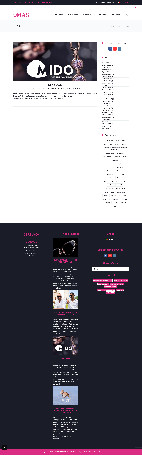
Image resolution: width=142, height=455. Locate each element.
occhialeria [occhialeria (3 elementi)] (111, 185)
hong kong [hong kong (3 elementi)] (120, 167)
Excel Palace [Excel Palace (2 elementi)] (120, 153)
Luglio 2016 (105, 119)
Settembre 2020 (107, 74)
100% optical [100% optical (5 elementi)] (109, 140)
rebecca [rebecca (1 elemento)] (113, 195)
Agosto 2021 (106, 72)
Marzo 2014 (105, 128)
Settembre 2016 (107, 117)
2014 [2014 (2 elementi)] (117, 140)
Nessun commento (56, 88)
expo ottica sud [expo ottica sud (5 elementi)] (107, 156)
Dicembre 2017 (106, 96)
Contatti (116, 15)
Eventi (47, 88)
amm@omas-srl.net (47, 2)
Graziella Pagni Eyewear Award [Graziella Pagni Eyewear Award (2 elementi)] (115, 163)
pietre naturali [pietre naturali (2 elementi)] (121, 192)
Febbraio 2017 (106, 108)
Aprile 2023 (105, 63)
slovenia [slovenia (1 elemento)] (124, 199)
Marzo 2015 (105, 121)
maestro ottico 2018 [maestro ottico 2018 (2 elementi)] (112, 174)
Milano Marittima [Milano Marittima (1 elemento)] (122, 178)
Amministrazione (37, 88)
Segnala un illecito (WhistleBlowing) (114, 285)
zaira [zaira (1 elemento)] (115, 206)
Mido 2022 (55, 84)
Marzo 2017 (105, 106)
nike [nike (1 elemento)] (125, 181)
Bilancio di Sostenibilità (115, 291)
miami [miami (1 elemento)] (122, 174)
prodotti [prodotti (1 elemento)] (106, 195)
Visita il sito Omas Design (106, 290)
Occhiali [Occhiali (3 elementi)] (119, 185)
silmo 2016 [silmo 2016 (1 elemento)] (106, 199)
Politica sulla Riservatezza (102, 280)
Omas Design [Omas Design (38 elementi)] (109, 188)
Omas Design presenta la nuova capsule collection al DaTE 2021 (66, 410)
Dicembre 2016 (106, 110)
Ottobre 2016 (106, 115)
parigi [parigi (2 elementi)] (106, 192)
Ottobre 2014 (106, 124)
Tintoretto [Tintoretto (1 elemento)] (107, 202)
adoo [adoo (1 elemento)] (105, 144)
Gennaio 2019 (106, 83)
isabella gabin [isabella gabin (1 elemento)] (108, 171)
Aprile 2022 (105, 67)
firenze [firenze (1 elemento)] (125, 156)
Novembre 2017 (107, 99)
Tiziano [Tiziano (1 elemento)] (115, 202)
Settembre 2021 (107, 69)
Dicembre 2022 (106, 65)
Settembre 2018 (107, 90)
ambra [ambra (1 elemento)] (117, 144)
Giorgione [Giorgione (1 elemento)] (115, 160)
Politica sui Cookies (121, 280)
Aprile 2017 (105, 103)
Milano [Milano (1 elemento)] (112, 178)
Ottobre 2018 (106, 87)
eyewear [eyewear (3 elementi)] (117, 156)
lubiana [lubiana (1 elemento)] (124, 171)
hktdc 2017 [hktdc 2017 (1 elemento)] (110, 167)
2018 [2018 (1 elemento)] (123, 140)
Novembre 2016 (107, 112)
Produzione (89, 15)
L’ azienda (73, 15)
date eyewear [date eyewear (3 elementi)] (110, 153)
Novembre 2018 (107, 85)
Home (59, 15)
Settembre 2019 (107, 78)
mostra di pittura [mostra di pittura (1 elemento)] (116, 181)
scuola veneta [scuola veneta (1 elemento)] (123, 195)
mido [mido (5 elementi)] (105, 178)
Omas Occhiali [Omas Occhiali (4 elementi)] (120, 188)
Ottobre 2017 (106, 101)
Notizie (103, 15)
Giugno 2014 (106, 126)
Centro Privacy (103, 284)
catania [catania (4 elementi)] (124, 144)
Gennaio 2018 (106, 94)
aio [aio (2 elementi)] (111, 144)
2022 (119, 26)
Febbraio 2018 (106, 92)
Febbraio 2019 (106, 81)
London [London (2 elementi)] (117, 171)
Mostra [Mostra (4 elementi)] (106, 181)
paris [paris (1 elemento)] (112, 192)
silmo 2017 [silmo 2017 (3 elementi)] (116, 199)
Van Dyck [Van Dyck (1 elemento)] (123, 202)
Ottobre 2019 (106, 76)
